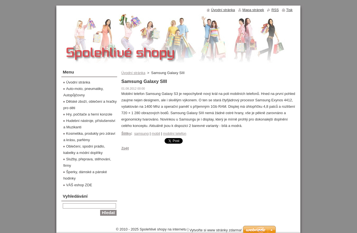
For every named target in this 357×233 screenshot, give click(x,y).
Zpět (125, 148)
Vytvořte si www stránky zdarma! (215, 230)
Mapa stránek (253, 10)
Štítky (126, 133)
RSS (275, 10)
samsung (141, 133)
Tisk (289, 10)
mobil (156, 133)
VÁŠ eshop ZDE (79, 185)
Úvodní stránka (133, 73)
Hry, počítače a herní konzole (89, 114)
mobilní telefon (174, 133)
